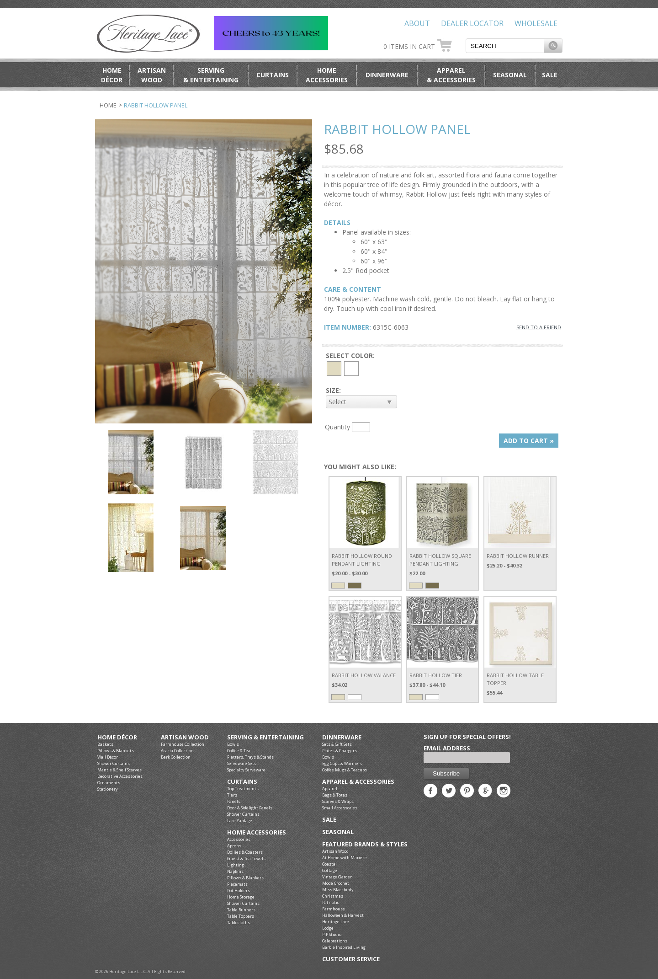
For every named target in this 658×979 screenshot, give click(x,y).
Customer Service (351, 959)
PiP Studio (331, 934)
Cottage (329, 870)
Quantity (337, 427)
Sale (549, 74)
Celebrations (334, 941)
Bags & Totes (334, 795)
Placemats (237, 884)
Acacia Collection (177, 751)
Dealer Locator (472, 23)
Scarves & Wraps (338, 801)
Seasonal (510, 74)
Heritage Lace (335, 922)
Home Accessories (256, 832)
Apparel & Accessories (358, 782)
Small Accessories (339, 808)
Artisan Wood (185, 737)
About (417, 23)
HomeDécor (111, 75)
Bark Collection (176, 757)
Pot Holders (238, 890)
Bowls (233, 744)
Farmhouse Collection (182, 744)
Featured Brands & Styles (365, 844)
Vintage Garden (337, 877)
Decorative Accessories (120, 776)
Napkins (235, 871)
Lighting (235, 865)
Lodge (328, 928)
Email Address (447, 748)
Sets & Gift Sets (337, 744)
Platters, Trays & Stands (250, 757)
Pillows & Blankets (115, 751)
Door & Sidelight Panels (249, 808)
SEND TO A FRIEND (538, 327)
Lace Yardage (239, 821)
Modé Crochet (335, 883)
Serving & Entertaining (265, 737)
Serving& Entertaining (211, 75)
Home (108, 105)
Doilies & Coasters (245, 852)
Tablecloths (238, 923)
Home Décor (117, 737)
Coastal (329, 864)
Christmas (332, 896)
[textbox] (505, 45)
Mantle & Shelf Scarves (119, 770)
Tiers (232, 795)
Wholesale (536, 23)
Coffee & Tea (238, 751)
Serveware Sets (241, 763)
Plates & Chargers (339, 751)
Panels (233, 801)
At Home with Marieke (344, 858)
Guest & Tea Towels (246, 858)
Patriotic (330, 902)
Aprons (234, 846)
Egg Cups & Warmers (342, 763)
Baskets (105, 744)
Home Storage (241, 897)
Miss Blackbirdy (338, 890)
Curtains (272, 74)
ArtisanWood (152, 75)
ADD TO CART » (529, 440)
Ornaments (108, 783)
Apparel (329, 789)
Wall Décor (107, 757)
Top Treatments (243, 789)
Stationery (107, 789)
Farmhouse (333, 909)
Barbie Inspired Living (344, 947)
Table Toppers (240, 916)
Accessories (238, 839)
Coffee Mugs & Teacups (344, 770)
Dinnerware (387, 74)
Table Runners (241, 910)
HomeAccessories (327, 75)
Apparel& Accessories (451, 75)
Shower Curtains (113, 763)
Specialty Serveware (246, 770)
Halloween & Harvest (343, 915)
